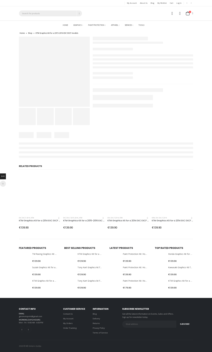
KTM (32, 218)
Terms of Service (100, 332)
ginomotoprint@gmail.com (30, 316)
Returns (96, 323)
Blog (152, 3)
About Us (143, 3)
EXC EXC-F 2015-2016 (70, 218)
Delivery (96, 318)
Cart (171, 3)
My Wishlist (162, 3)
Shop (30, 33)
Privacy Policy (99, 328)
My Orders (68, 323)
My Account (132, 3)
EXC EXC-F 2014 (24, 218)
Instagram (28, 329)
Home (65, 25)
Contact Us (68, 314)
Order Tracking (69, 328)
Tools (141, 25)
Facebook (22, 329)
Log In (178, 3)
